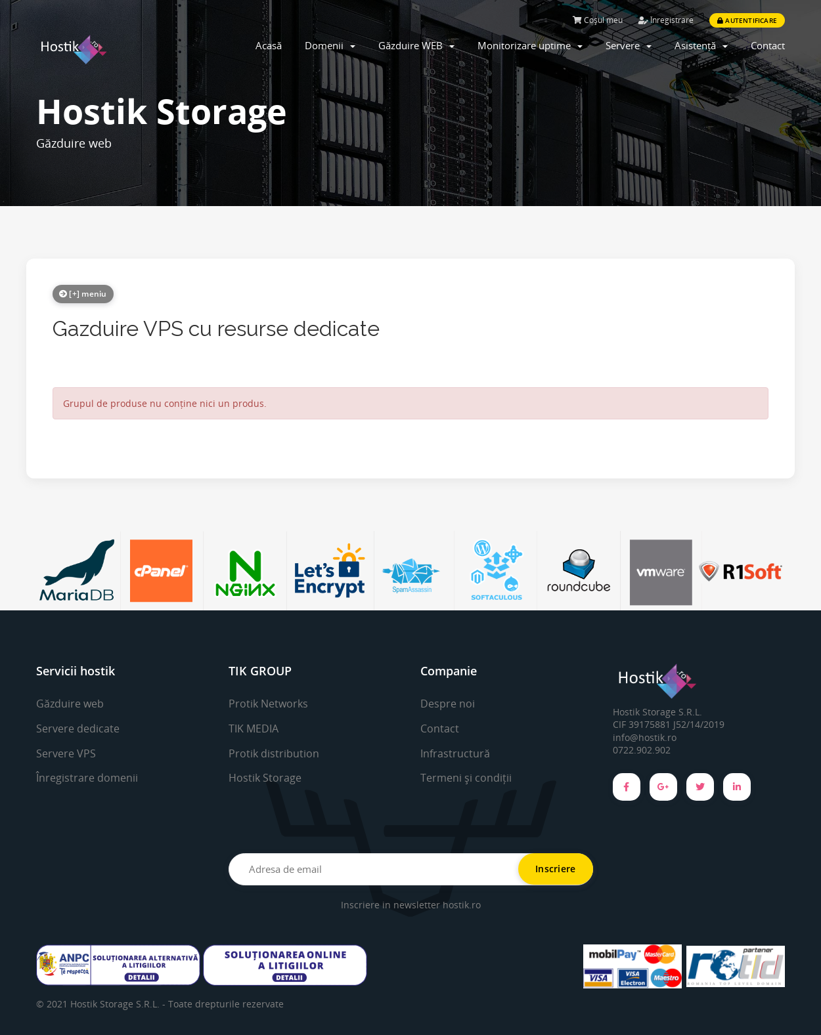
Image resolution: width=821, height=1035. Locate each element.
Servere (629, 45)
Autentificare (747, 20)
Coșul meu (598, 20)
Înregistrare (666, 20)
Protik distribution (274, 753)
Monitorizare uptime (530, 45)
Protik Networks (268, 703)
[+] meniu (83, 293)
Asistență (701, 45)
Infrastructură (455, 753)
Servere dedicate (78, 728)
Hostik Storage (265, 778)
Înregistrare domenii (87, 778)
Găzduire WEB (416, 45)
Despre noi (447, 703)
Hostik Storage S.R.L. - (119, 1004)
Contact (768, 45)
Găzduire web (70, 703)
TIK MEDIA (253, 728)
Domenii (330, 45)
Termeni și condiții (466, 778)
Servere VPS (66, 753)
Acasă (268, 45)
